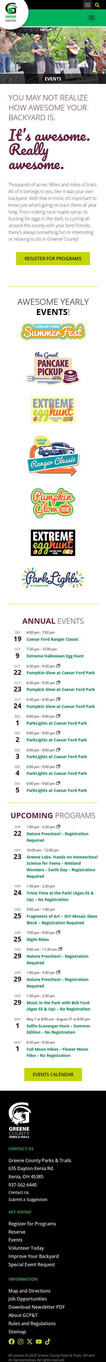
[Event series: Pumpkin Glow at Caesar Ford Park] (58, 666)
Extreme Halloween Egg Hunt (55, 656)
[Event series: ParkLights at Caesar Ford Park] (58, 716)
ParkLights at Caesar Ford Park (57, 723)
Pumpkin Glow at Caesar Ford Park (61, 672)
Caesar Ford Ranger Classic (53, 639)
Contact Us (18, 1192)
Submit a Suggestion (27, 1199)
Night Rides (38, 939)
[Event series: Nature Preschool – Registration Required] (58, 826)
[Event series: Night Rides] (58, 932)
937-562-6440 (22, 1185)
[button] (87, 4)
